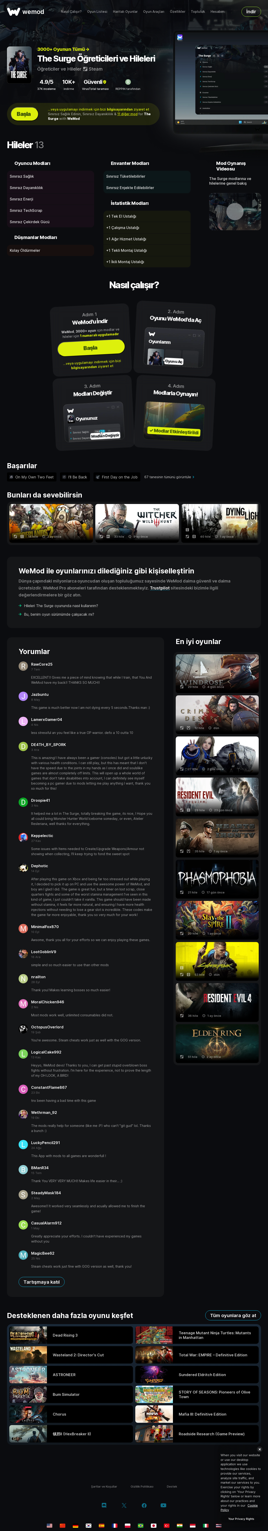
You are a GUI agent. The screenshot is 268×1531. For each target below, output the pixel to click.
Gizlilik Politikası (142, 1486)
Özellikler (177, 11)
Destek (172, 1486)
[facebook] (144, 1506)
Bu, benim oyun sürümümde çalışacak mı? (59, 614)
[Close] (259, 1449)
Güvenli (95, 82)
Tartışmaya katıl (41, 1282)
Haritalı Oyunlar (125, 11)
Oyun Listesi (97, 11)
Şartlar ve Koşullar (104, 1486)
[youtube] (163, 1505)
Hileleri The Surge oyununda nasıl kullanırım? (61, 605)
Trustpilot (160, 588)
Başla (24, 114)
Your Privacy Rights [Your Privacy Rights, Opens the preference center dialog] (241, 1519)
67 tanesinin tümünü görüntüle (167, 477)
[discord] (104, 1506)
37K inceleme (46, 89)
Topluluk (198, 11)
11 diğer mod (127, 114)
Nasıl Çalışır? (71, 11)
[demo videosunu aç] (235, 211)
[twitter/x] (124, 1506)
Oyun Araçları (153, 11)
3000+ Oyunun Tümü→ (63, 49)
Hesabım (218, 11)
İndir (251, 11)
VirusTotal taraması (95, 89)
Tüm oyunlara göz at (233, 1315)
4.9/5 (46, 82)
